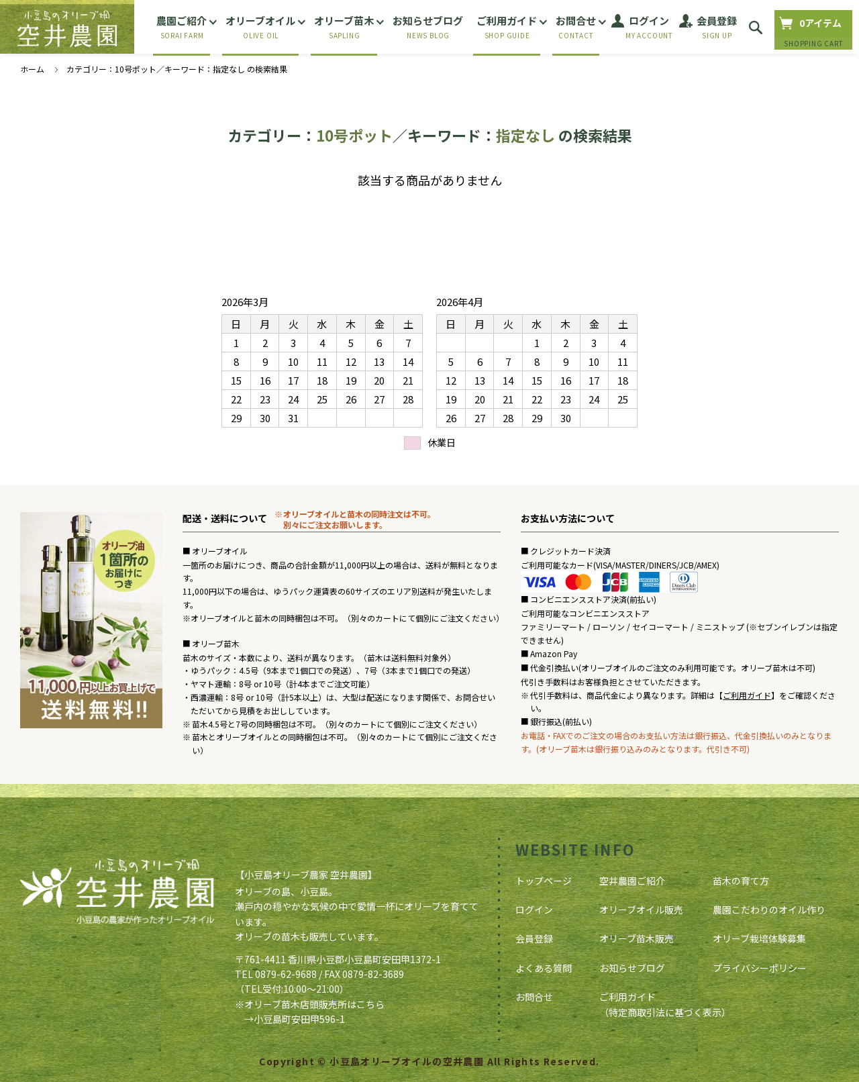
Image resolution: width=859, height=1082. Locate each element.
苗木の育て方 (741, 880)
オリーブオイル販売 (641, 909)
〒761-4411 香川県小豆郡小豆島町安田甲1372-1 (338, 959)
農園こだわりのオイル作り (769, 909)
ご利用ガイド (747, 695)
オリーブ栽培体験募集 (759, 938)
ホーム (32, 69)
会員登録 (534, 938)
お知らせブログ (632, 968)
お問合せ (534, 996)
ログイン (534, 909)
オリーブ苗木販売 (636, 938)
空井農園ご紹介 (632, 880)
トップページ (543, 880)
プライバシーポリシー (760, 968)
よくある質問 (543, 968)
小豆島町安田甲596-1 (299, 1019)
